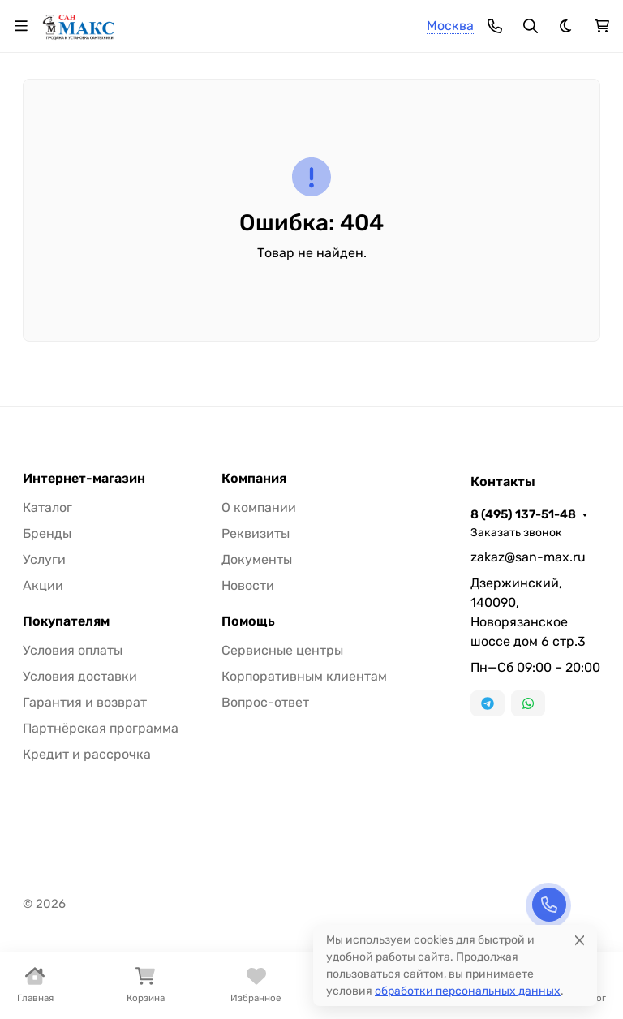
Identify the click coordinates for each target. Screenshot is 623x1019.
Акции (43, 585)
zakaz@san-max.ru (528, 557)
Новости (247, 585)
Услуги (44, 559)
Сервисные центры (282, 650)
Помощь (248, 621)
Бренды (47, 533)
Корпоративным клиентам (304, 676)
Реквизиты (255, 533)
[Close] (579, 939)
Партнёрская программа (100, 728)
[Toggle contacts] (494, 26)
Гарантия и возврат (85, 702)
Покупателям (66, 621)
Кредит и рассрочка (87, 754)
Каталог (47, 507)
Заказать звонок (516, 533)
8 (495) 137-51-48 (523, 514)
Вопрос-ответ (265, 702)
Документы (256, 559)
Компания (253, 478)
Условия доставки (80, 676)
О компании (258, 507)
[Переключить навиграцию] (21, 26)
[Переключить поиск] (530, 26)
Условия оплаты (72, 650)
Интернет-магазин (84, 478)
